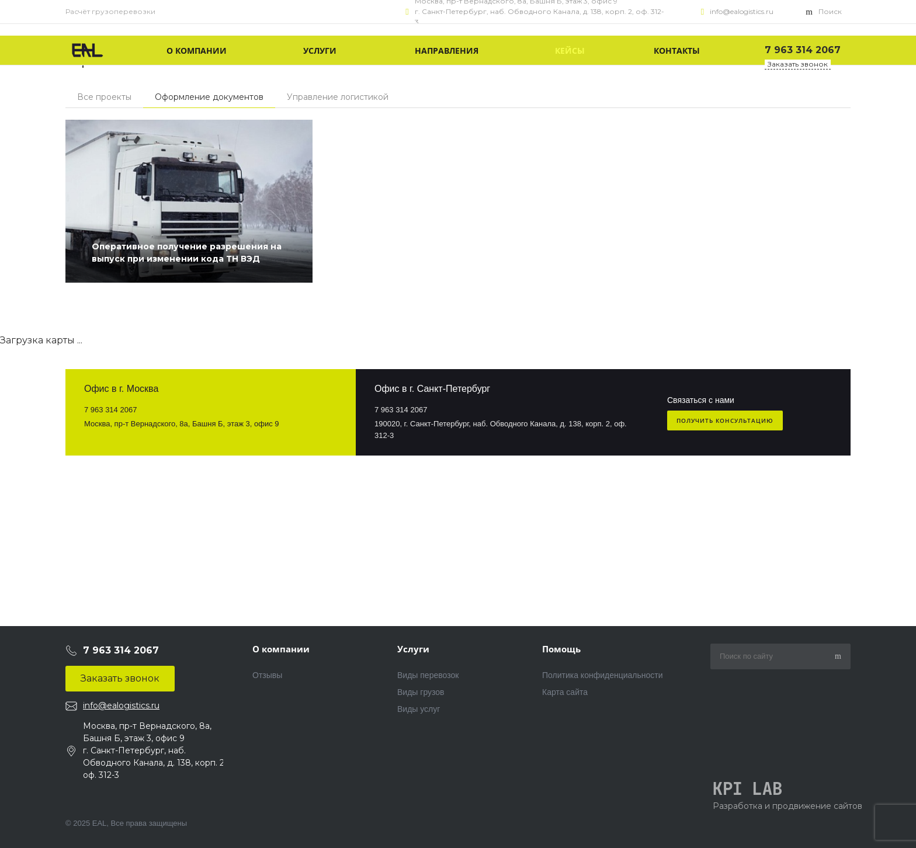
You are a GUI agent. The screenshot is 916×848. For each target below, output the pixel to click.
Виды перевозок (428, 675)
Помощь (561, 649)
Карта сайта (565, 692)
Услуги (413, 649)
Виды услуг (418, 709)
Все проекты (104, 97)
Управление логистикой (337, 97)
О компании (281, 649)
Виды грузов (421, 692)
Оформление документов (209, 97)
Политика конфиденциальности (602, 675)
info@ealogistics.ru (741, 11)
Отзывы (267, 675)
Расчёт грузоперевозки (110, 11)
